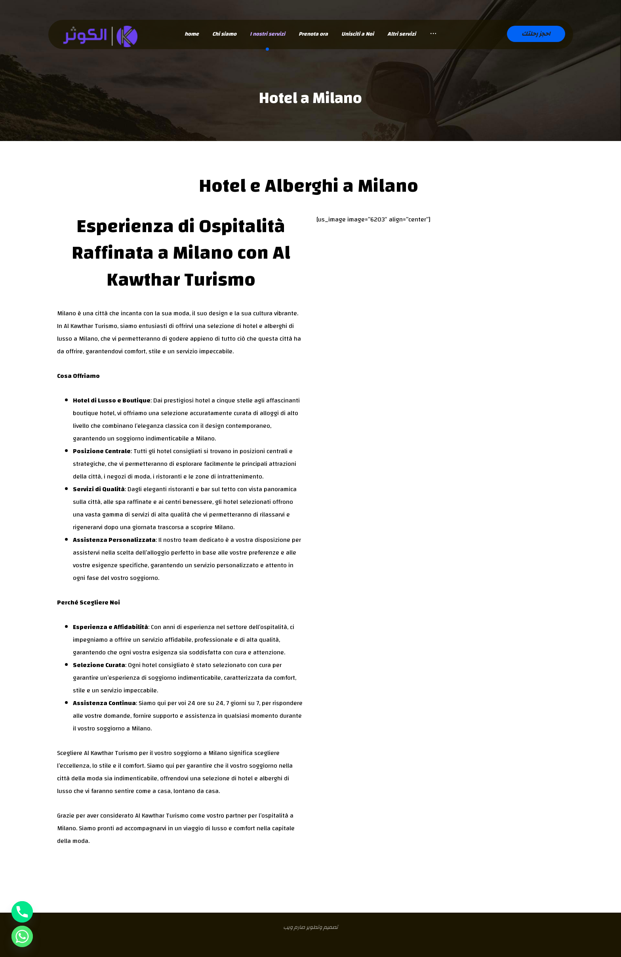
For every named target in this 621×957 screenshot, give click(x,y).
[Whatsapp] (22, 936)
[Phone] (22, 912)
